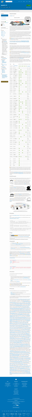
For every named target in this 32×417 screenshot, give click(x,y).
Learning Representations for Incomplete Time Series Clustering (23, 305)
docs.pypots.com (15, 236)
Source (3, 36)
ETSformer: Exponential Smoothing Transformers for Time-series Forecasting (18, 323)
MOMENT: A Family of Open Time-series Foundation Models (16, 363)
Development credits (24, 386)
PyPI (16, 217)
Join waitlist (28, 66)
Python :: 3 (3, 69)
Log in (27, 1)
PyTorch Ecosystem (22, 253)
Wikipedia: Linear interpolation (15, 354)
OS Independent (4, 67)
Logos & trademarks (16, 385)
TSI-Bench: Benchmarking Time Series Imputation (17, 243)
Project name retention (7, 385)
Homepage (3, 35)
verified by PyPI (6, 22)
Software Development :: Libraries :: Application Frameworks (5, 77)
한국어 (16, 411)
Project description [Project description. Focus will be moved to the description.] (4, 15)
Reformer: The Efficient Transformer (18, 342)
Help (19, 1)
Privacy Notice (15, 393)
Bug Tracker (3, 31)
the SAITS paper (21, 58)
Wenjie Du (5, 41)
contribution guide (21, 173)
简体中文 (11, 15)
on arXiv (20, 251)
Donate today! (16, 400)
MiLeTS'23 (28, 252)
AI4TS (18, 218)
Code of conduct (16, 392)
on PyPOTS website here (23, 286)
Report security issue (16, 391)
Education (3, 61)
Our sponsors (16, 386)
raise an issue (21, 236)
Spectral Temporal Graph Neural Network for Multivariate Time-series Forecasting (19, 344)
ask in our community (26, 236)
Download (3, 34)
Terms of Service (16, 390)
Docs (21, 1)
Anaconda (19, 217)
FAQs (7, 386)
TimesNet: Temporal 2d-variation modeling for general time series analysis (18, 317)
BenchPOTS (20, 194)
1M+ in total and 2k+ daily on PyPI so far (18, 172)
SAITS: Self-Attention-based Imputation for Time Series (24, 299)
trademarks (22, 401)
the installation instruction (16, 215)
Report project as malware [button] (5, 81)
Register (29, 1)
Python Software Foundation (16, 402)
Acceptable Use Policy (15, 394)
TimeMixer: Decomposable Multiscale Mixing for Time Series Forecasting (18, 351)
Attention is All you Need (25, 300)
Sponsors (24, 1)
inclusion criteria (26, 277)
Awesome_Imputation (26, 52)
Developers (3, 60)
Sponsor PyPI (24, 385)
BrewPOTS (11, 200)
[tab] (4, 15)
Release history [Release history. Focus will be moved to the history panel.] (4, 17)
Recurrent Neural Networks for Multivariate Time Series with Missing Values (21, 303)
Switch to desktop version (16, 407)
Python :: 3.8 (3, 70)
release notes (17, 281)
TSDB (25, 183)
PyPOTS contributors (16, 279)
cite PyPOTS (12, 38)
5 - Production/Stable (4, 58)
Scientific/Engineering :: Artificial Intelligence (4, 75)
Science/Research (4, 62)
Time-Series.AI (15, 65)
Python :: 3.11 (3, 72)
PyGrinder (15, 187)
